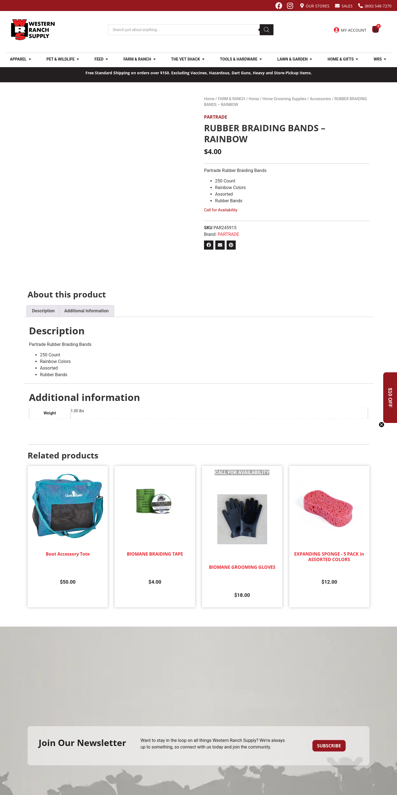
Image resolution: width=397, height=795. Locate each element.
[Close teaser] (381, 424)
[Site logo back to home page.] (33, 29)
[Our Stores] (302, 5)
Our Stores (317, 6)
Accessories (320, 99)
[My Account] (336, 30)
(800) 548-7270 (378, 6)
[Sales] (337, 5)
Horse (254, 99)
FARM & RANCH (231, 99)
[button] (208, 245)
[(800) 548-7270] (360, 5)
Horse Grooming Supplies (284, 99)
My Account (353, 30)
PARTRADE (215, 117)
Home (209, 99)
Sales (347, 6)
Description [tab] (43, 310)
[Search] (266, 29)
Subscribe (329, 746)
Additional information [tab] (86, 310)
